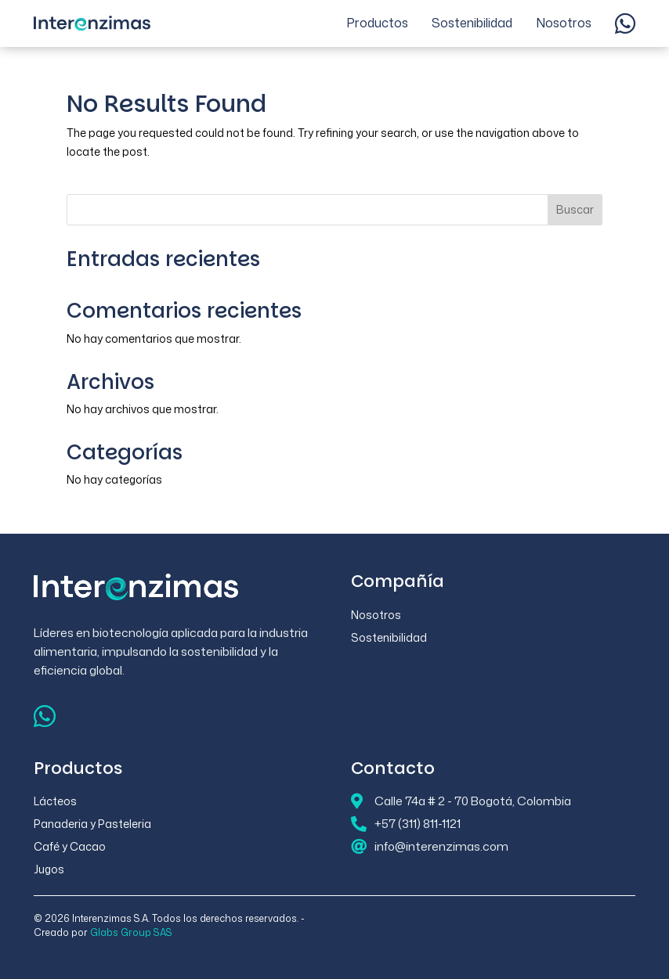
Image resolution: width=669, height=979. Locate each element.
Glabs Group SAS (131, 932)
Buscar (575, 209)
